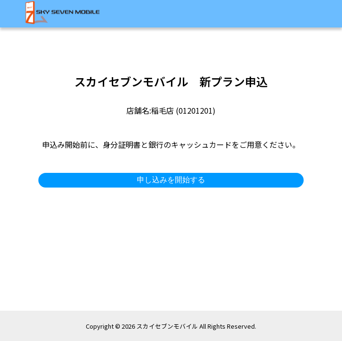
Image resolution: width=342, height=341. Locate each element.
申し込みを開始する (171, 180)
